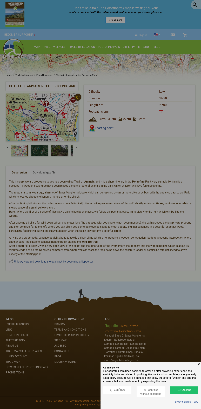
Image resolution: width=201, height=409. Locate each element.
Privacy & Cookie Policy (186, 402)
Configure (117, 390)
